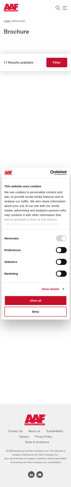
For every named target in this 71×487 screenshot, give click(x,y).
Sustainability (54, 431)
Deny (35, 311)
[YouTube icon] (39, 474)
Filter (57, 62)
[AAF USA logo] (11, 7)
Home (7, 21)
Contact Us (15, 431)
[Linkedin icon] (31, 474)
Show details (50, 289)
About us (34, 431)
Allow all (35, 300)
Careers (24, 436)
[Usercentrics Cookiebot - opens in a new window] (50, 172)
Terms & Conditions (37, 442)
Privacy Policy (43, 436)
